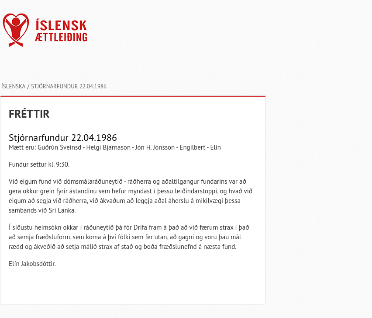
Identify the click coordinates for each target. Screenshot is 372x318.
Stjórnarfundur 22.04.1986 (69, 86)
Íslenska (13, 86)
